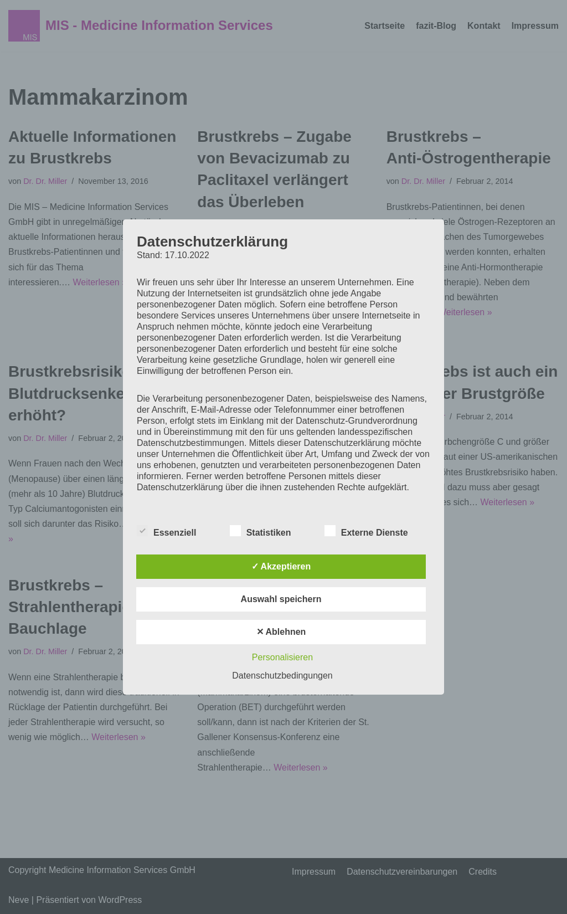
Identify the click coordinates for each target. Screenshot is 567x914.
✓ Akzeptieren (281, 566)
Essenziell (166, 530)
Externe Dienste (366, 530)
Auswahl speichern (281, 599)
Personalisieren (282, 657)
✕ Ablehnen (281, 631)
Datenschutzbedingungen (282, 675)
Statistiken (260, 530)
